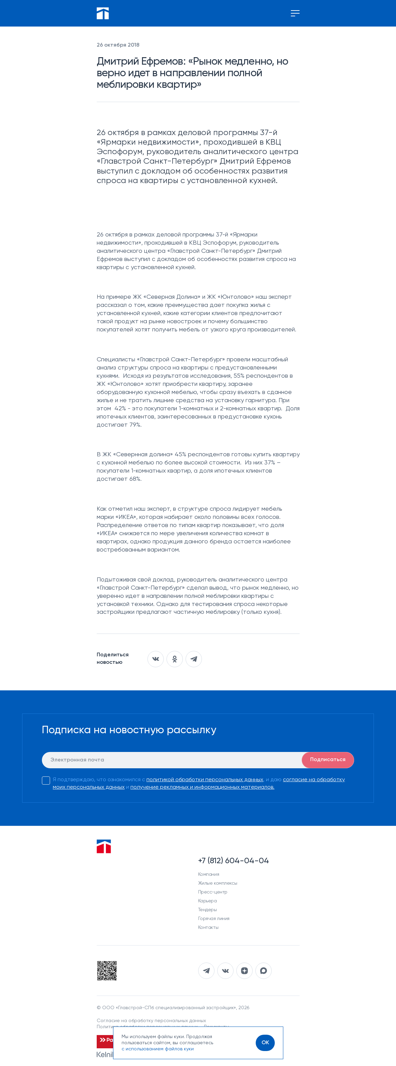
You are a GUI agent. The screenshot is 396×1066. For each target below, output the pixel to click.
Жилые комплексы (217, 883)
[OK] (265, 1043)
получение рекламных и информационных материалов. (202, 787)
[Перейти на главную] (103, 13)
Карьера (207, 901)
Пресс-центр (212, 892)
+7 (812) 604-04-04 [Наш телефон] (233, 861)
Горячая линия (214, 918)
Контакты (208, 927)
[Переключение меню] (295, 13)
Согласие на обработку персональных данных (151, 1020)
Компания (208, 874)
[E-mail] (198, 760)
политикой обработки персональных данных (204, 780)
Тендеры (207, 909)
